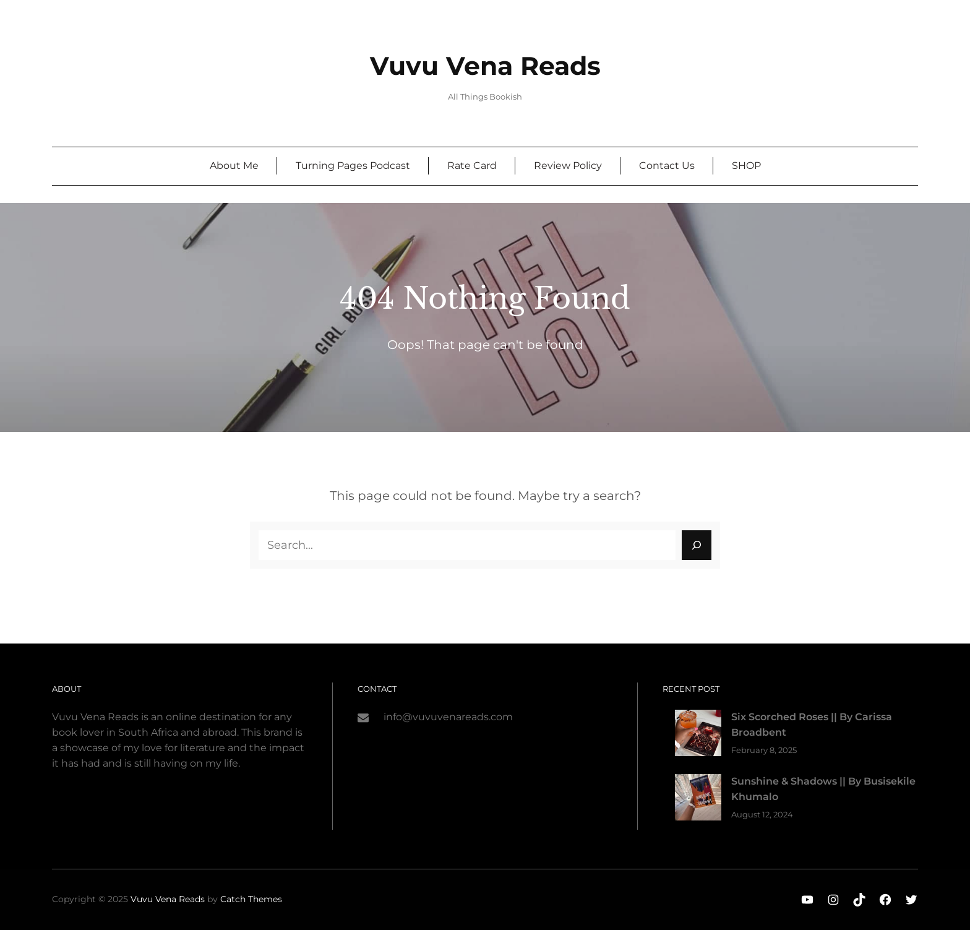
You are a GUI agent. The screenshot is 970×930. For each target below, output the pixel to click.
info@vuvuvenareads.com (448, 717)
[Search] (696, 545)
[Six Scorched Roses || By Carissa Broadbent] (698, 735)
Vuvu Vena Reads (485, 66)
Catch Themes (251, 899)
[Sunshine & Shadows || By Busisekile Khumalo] (698, 799)
